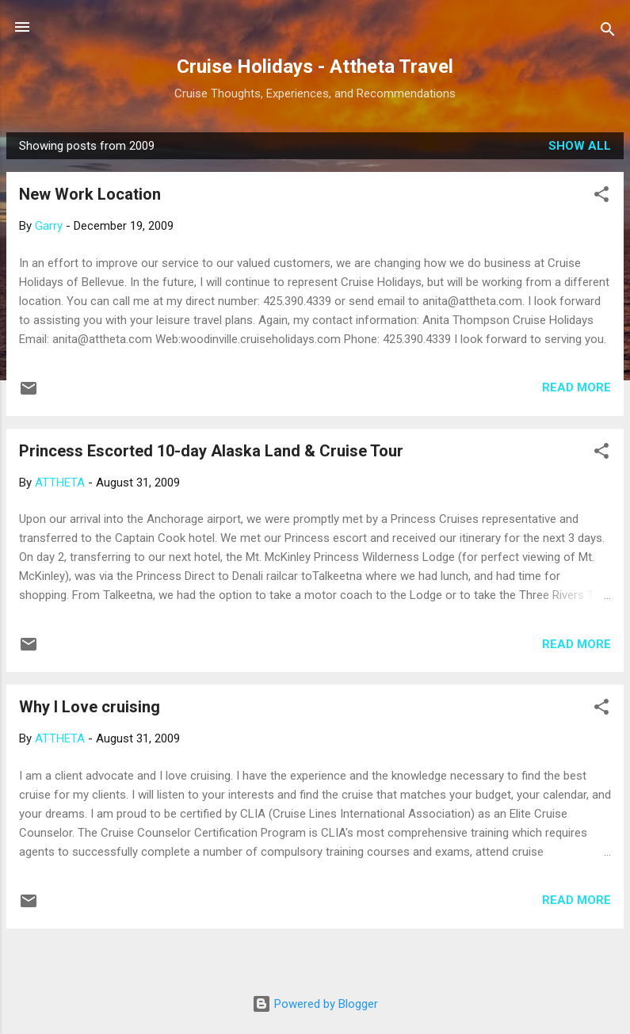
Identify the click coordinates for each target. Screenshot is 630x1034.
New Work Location (90, 194)
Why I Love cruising (89, 706)
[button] (601, 197)
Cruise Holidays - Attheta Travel (315, 66)
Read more (576, 387)
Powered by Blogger (315, 1004)
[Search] (607, 32)
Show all (579, 146)
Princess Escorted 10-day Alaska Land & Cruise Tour (211, 450)
